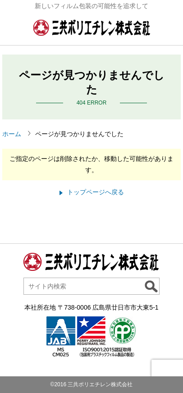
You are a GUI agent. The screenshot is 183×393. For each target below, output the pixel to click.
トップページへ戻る (95, 192)
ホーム (11, 133)
